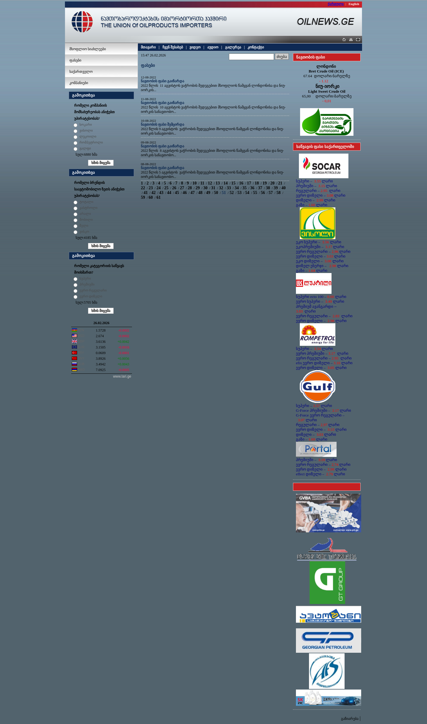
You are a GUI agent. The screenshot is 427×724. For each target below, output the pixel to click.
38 (268, 188)
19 (264, 183)
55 (255, 192)
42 (154, 192)
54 (247, 192)
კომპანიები (78, 83)
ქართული (336, 4)
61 (159, 197)
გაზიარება (350, 719)
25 (166, 188)
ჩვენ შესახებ (172, 47)
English (354, 4)
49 (208, 192)
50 (216, 192)
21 (280, 183)
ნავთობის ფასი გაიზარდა (162, 81)
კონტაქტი (256, 47)
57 (271, 192)
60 (151, 197)
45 (177, 192)
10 (194, 183)
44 (169, 192)
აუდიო (212, 47)
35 (244, 188)
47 (192, 192)
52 (232, 192)
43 (161, 192)
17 (249, 183)
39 (276, 188)
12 (210, 183)
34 (237, 188)
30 (205, 188)
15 (233, 183)
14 (226, 183)
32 (221, 188)
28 (190, 188)
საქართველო (81, 72)
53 (239, 192)
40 (283, 188)
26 (174, 188)
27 (182, 188)
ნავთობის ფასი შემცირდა (162, 124)
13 (218, 183)
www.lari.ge (122, 376)
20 (272, 183)
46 (185, 192)
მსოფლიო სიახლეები (87, 49)
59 (143, 197)
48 (200, 192)
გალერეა (233, 47)
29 (197, 188)
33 (229, 188)
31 (213, 188)
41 (146, 192)
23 (151, 188)
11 (202, 183)
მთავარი (148, 47)
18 (257, 183)
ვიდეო (194, 47)
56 (263, 192)
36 (252, 188)
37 (260, 188)
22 (143, 188)
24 (159, 188)
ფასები (75, 60)
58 (278, 192)
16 (241, 183)
